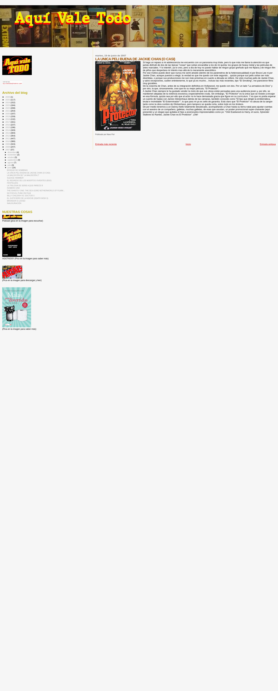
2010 (7, 141)
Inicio (188, 144)
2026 (7, 97)
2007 (7, 149)
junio (10, 168)
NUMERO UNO (13, 188)
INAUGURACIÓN (14, 203)
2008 (7, 147)
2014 (7, 130)
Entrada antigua (268, 144)
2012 (7, 136)
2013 (7, 133)
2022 (7, 108)
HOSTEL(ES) (12, 183)
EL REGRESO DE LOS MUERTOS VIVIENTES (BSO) (29, 180)
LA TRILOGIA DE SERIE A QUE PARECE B (25, 185)
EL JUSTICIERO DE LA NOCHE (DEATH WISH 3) (27, 198)
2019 (7, 116)
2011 (7, 138)
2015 (7, 127)
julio (10, 165)
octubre (11, 157)
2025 (7, 99)
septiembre (13, 160)
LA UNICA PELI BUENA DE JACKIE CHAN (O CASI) (28, 173)
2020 (7, 113)
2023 (7, 105)
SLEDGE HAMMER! (15, 178)
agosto (11, 162)
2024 (7, 102)
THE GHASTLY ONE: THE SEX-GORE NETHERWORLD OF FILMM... (36, 190)
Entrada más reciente (106, 144)
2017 (7, 122)
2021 (7, 111)
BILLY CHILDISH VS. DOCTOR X (21, 196)
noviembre (12, 155)
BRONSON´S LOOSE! (16, 201)
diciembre (12, 152)
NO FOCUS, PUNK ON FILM (19, 193)
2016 (7, 125)
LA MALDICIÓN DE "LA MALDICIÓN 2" (23, 175)
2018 (7, 119)
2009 (7, 144)
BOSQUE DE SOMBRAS (17, 170)
